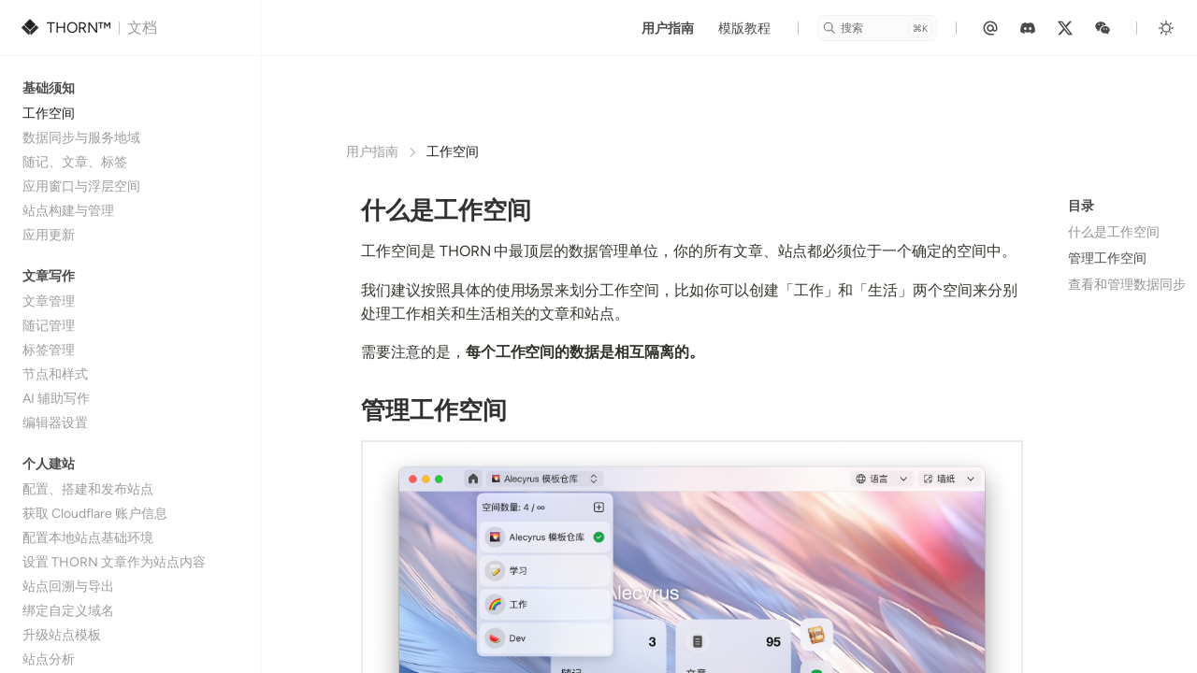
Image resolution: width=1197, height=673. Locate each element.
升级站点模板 (61, 635)
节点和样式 (55, 374)
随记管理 (48, 326)
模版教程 (744, 28)
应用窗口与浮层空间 (81, 186)
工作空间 (48, 114)
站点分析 (48, 659)
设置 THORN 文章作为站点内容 (114, 562)
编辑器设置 (55, 423)
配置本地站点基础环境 (87, 538)
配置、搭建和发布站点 (87, 489)
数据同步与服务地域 (81, 138)
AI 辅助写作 (56, 399)
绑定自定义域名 (68, 611)
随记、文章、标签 (74, 162)
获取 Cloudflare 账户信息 (94, 514)
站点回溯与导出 (68, 586)
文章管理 (48, 301)
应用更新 (48, 235)
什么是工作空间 (1114, 232)
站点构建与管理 (68, 211)
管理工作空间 (1107, 258)
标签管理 (48, 350)
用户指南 (668, 28)
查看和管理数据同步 (1127, 285)
